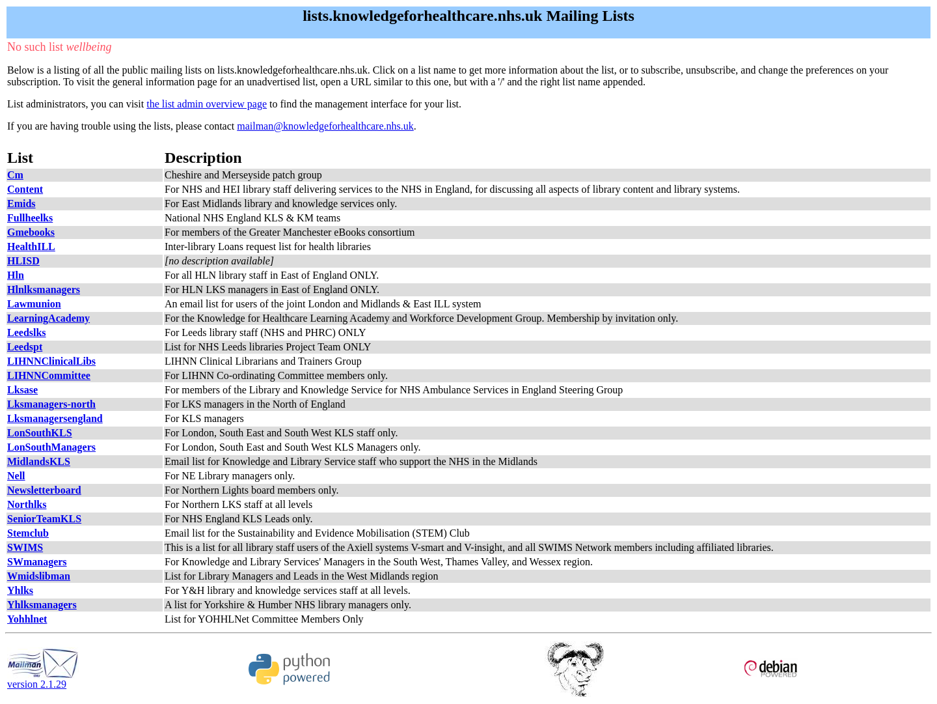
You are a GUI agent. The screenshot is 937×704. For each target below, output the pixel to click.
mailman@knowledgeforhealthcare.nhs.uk (325, 126)
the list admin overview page (206, 103)
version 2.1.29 (43, 679)
